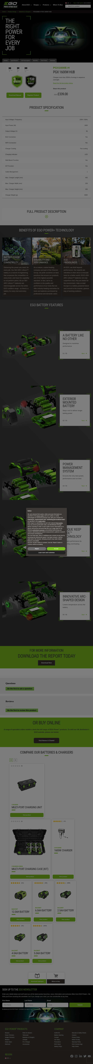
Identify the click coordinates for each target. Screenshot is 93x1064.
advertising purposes (39, 530)
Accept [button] (56, 548)
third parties (59, 523)
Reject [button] (37, 548)
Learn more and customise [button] (46, 552)
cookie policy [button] (41, 521)
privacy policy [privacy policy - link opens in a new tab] (40, 516)
